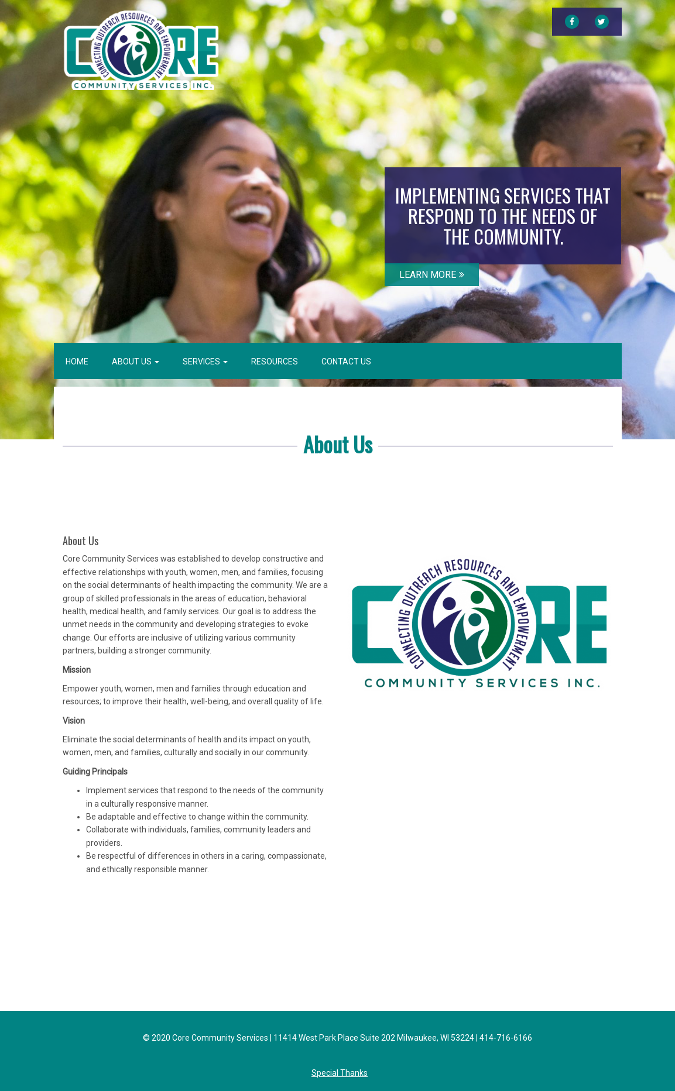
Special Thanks (339, 1073)
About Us (135, 361)
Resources (274, 361)
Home (77, 361)
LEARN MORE (431, 274)
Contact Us (346, 361)
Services (205, 361)
